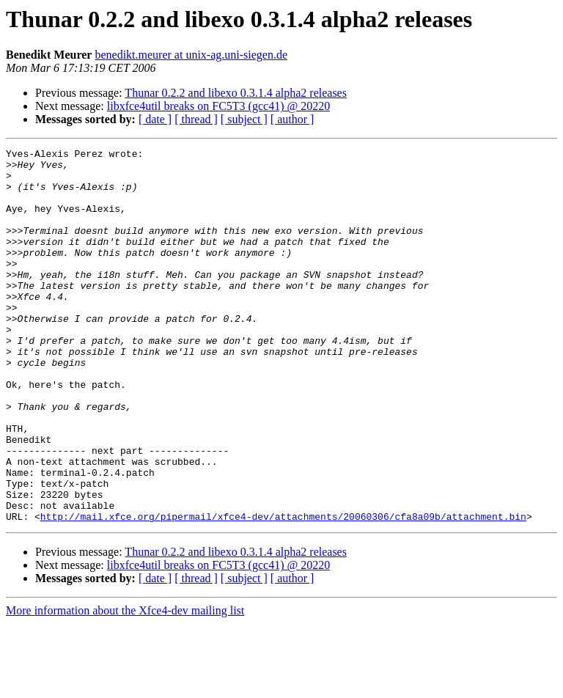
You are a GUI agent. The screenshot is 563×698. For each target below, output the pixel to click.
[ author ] (292, 119)
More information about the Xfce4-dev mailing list (125, 685)
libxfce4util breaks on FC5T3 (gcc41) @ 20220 (218, 106)
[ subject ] (244, 119)
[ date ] (155, 119)
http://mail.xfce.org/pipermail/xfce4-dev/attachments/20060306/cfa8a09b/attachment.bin (283, 591)
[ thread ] (196, 119)
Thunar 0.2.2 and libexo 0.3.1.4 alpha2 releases (236, 93)
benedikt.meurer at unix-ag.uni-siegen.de (191, 54)
